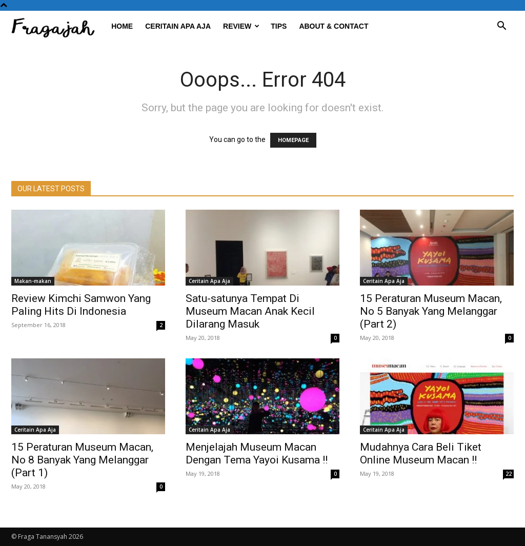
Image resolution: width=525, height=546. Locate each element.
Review (241, 26)
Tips (279, 26)
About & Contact (333, 26)
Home (122, 26)
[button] (501, 27)
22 (509, 473)
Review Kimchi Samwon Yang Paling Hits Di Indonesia (81, 304)
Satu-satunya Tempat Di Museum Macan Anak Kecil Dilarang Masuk (250, 311)
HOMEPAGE (293, 140)
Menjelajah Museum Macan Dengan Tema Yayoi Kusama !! (257, 453)
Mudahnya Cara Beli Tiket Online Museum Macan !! (420, 453)
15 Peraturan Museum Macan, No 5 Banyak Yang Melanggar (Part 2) (431, 311)
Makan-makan (32, 281)
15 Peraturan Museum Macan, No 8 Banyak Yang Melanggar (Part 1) (82, 460)
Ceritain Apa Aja (178, 26)
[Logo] (58, 26)
